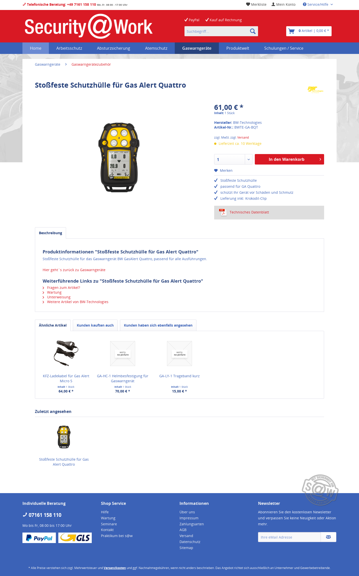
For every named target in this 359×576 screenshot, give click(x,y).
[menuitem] (283, 4)
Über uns (187, 512)
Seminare (109, 524)
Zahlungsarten (192, 524)
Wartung (52, 292)
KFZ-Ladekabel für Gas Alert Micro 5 (66, 378)
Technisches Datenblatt (244, 212)
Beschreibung (50, 232)
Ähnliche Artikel (53, 325)
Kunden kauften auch (95, 325)
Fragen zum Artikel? (61, 287)
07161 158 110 (41, 515)
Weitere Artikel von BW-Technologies (75, 301)
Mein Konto (283, 4)
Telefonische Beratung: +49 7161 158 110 (59, 4)
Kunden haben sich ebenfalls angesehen (158, 325)
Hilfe (105, 512)
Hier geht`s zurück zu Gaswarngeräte (74, 269)
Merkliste (256, 4)
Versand (243, 137)
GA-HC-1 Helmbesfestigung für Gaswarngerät (122, 378)
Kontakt (107, 529)
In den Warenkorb (295, 158)
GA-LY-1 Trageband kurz (179, 376)
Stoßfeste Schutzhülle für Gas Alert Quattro (64, 462)
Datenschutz (190, 541)
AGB (183, 529)
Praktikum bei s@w (117, 535)
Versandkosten (115, 568)
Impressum (189, 518)
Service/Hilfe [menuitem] (316, 4)
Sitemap (186, 547)
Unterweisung (57, 297)
